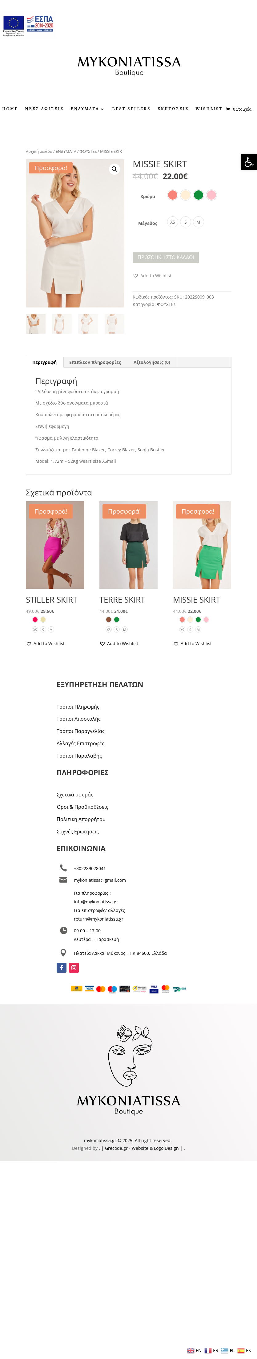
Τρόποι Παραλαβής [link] (79, 755)
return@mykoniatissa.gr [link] (98, 919)
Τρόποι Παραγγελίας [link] (81, 731)
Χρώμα (147, 196)
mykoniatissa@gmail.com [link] (100, 880)
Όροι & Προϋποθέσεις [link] (82, 807)
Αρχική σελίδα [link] (39, 151)
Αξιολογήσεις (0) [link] (152, 362)
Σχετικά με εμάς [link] (75, 794)
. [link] (100, 1148)
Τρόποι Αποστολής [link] (79, 718)
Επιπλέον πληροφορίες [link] (95, 362)
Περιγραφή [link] (44, 362)
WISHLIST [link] (209, 109)
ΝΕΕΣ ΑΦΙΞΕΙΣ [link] (44, 109)
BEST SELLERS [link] (131, 109)
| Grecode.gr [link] (114, 1148)
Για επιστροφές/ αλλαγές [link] (99, 910)
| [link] (181, 1148)
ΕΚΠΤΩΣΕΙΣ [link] (173, 109)
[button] (114, 169)
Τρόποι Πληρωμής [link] (78, 706)
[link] (249, 162)
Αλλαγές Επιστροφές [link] (80, 743)
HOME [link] (10, 109)
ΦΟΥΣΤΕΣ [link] (88, 151)
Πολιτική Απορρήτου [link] (81, 819)
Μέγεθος (147, 223)
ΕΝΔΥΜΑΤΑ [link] (84, 109)
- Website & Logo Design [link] (153, 1148)
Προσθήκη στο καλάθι (166, 257)
